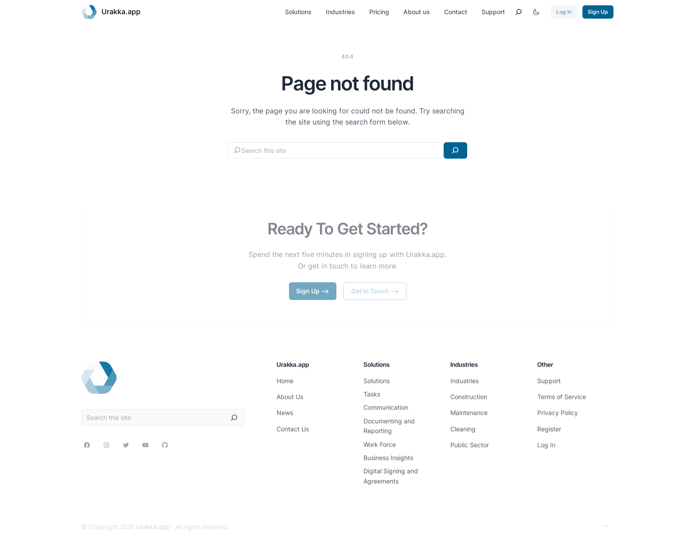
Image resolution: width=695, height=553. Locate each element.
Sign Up (598, 11)
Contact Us (293, 426)
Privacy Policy (557, 410)
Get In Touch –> (375, 291)
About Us (290, 395)
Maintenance (469, 410)
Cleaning (463, 426)
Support (549, 379)
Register (549, 426)
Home (285, 379)
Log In (564, 11)
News (285, 410)
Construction (468, 395)
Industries (464, 379)
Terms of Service (561, 395)
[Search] (455, 150)
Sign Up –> (312, 291)
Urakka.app (121, 11)
